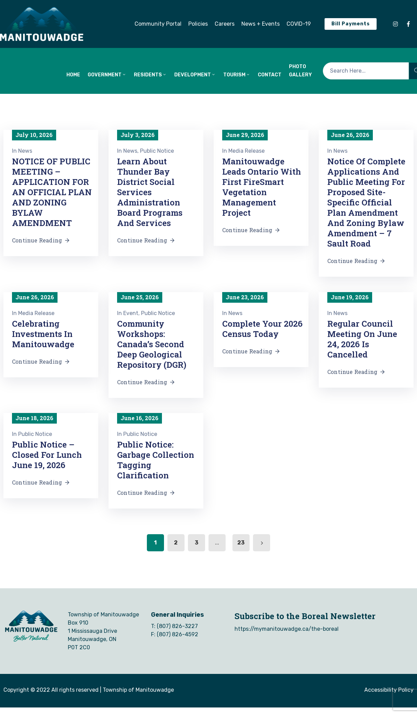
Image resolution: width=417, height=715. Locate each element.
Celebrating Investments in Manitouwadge (43, 334)
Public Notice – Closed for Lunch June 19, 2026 (47, 455)
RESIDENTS (150, 75)
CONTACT (269, 75)
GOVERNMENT (107, 75)
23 (240, 542)
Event (130, 313)
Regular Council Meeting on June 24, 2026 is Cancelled (362, 339)
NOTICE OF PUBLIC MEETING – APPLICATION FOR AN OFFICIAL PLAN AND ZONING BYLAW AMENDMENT (52, 192)
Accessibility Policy (389, 690)
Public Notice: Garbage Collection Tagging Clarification (155, 460)
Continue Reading (41, 240)
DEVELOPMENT (195, 75)
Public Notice (157, 151)
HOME (73, 75)
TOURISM (236, 75)
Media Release (246, 151)
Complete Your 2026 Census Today (262, 328)
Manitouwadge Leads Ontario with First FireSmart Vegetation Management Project (261, 187)
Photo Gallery (300, 71)
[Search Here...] (366, 70)
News (25, 151)
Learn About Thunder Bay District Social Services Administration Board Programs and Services (149, 192)
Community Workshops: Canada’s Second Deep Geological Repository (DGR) (151, 344)
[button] (158, 24)
